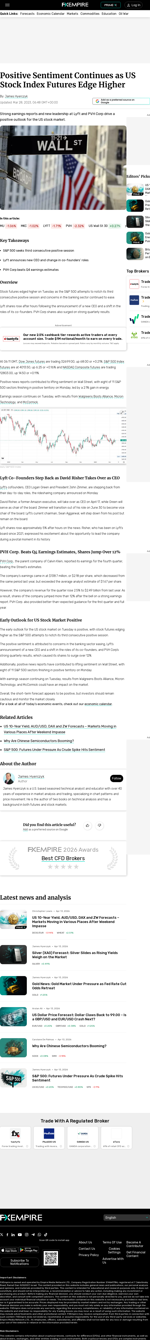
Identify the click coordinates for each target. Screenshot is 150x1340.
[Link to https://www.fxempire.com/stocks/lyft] (54, 226)
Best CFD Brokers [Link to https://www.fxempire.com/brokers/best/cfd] (63, 858)
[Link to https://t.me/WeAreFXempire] (33, 1235)
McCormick (30, 402)
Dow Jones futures (32, 361)
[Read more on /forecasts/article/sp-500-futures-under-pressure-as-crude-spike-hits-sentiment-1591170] (13, 1077)
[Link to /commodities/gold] (39, 995)
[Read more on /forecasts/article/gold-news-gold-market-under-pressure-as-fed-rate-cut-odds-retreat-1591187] (13, 985)
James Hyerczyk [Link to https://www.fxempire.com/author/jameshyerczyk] (31, 776)
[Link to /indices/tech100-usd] (70, 1087)
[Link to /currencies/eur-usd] (42, 1026)
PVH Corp (6, 561)
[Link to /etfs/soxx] (40, 1056)
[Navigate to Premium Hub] (21, 927)
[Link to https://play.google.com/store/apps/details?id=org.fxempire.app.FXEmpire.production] (28, 1250)
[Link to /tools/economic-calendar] (51, 14)
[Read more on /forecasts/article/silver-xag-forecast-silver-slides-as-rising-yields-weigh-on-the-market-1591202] (13, 954)
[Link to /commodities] (89, 14)
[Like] (88, 826)
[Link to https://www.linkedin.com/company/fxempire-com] (13, 1235)
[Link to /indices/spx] (93, 1087)
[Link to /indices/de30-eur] (42, 932)
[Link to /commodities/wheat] (65, 932)
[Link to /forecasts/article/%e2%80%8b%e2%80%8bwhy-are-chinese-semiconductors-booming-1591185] (79, 1043)
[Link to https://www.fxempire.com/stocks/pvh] (77, 226)
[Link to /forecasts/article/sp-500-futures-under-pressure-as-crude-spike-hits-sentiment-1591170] (79, 1075)
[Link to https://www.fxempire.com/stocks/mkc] (32, 226)
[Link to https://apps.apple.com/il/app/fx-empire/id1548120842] (9, 1250)
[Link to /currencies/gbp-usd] (66, 1026)
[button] (7, 5)
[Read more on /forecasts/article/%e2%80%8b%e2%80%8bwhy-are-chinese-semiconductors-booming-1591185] (13, 1047)
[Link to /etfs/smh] (59, 1056)
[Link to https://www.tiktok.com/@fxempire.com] (45, 1235)
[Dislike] (99, 826)
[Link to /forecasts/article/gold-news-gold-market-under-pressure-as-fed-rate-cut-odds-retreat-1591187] (79, 983)
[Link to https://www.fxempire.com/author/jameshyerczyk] (16, 96)
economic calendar (98, 704)
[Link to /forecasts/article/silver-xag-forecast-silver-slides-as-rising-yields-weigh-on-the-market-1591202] (79, 952)
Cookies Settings (114, 1250)
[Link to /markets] (72, 14)
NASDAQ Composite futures (81, 367)
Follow (116, 778)
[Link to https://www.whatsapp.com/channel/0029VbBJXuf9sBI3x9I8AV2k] (39, 1235)
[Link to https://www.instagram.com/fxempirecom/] (26, 1235)
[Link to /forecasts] (27, 14)
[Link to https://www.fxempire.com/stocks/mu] (10, 226)
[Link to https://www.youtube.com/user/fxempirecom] (20, 1235)
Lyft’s (3, 487)
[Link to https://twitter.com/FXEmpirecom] (1, 1235)
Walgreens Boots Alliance (96, 396)
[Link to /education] (109, 14)
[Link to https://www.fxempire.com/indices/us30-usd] (107, 226)
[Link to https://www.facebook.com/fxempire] (7, 1235)
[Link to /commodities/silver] (41, 963)
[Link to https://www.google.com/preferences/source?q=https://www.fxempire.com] (121, 101)
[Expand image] (122, 412)
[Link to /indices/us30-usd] (43, 1087)
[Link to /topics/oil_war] (124, 14)
